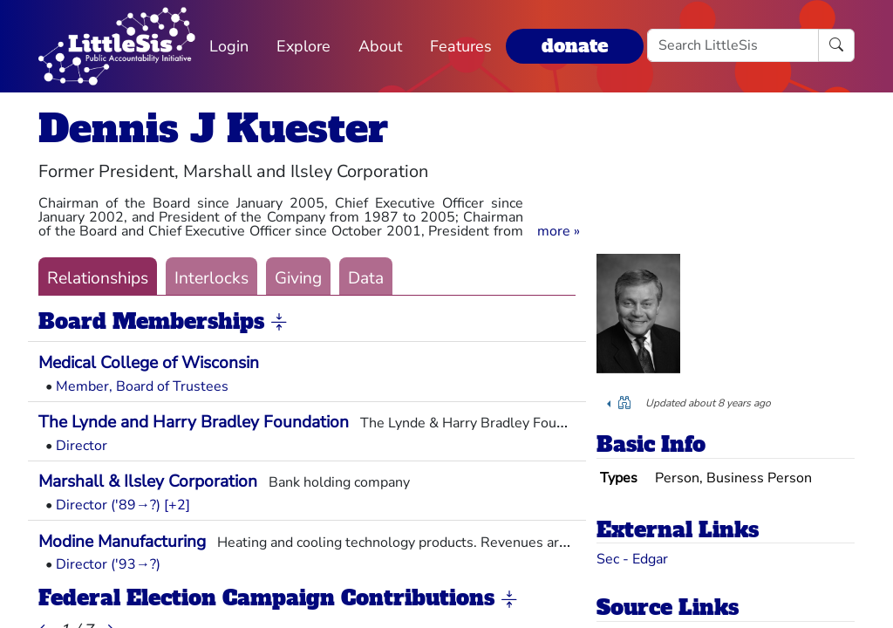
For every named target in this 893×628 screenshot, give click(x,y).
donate (575, 45)
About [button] (380, 46)
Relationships (97, 278)
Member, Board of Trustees (142, 386)
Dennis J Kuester (213, 128)
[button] (558, 231)
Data (366, 278)
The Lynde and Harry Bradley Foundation (193, 422)
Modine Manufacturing (122, 541)
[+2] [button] (177, 505)
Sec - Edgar (632, 559)
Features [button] (461, 46)
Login (229, 46)
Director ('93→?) (108, 564)
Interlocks (211, 278)
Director (81, 445)
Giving (298, 278)
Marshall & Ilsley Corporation (147, 481)
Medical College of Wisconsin (148, 363)
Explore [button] (303, 46)
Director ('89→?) (108, 505)
